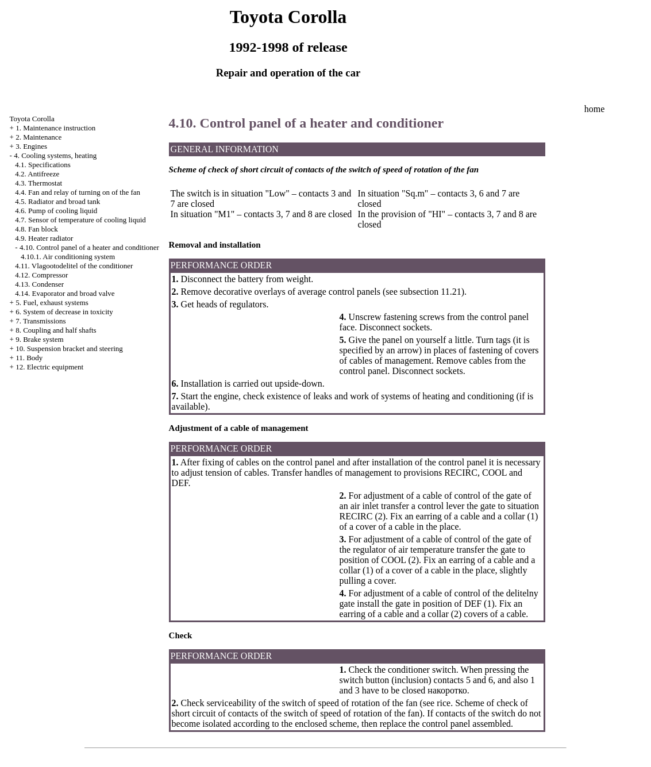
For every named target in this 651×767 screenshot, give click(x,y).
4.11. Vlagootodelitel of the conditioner (74, 265)
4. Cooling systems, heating (55, 155)
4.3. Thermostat (38, 183)
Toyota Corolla (32, 118)
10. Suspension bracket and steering (69, 348)
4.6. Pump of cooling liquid (56, 210)
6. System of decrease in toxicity (64, 311)
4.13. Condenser (39, 284)
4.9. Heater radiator (44, 238)
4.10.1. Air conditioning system (68, 256)
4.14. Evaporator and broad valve (64, 293)
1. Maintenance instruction (55, 128)
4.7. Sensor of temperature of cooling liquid (80, 219)
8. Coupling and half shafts (56, 330)
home (594, 109)
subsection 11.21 (430, 291)
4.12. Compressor (41, 275)
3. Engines (31, 146)
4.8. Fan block (36, 229)
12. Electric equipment (49, 367)
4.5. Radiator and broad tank (57, 201)
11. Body (29, 357)
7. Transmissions (41, 321)
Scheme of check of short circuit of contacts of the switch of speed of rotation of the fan (350, 708)
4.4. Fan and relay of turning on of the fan (77, 192)
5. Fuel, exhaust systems (52, 302)
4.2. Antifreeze (37, 173)
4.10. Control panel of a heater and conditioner (89, 247)
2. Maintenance (38, 137)
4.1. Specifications (42, 164)
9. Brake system (39, 339)
